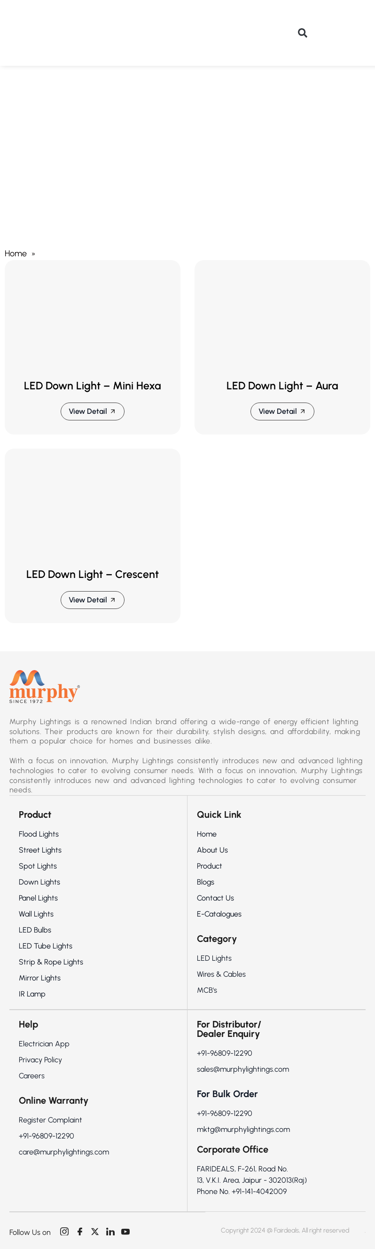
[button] (302, 32)
